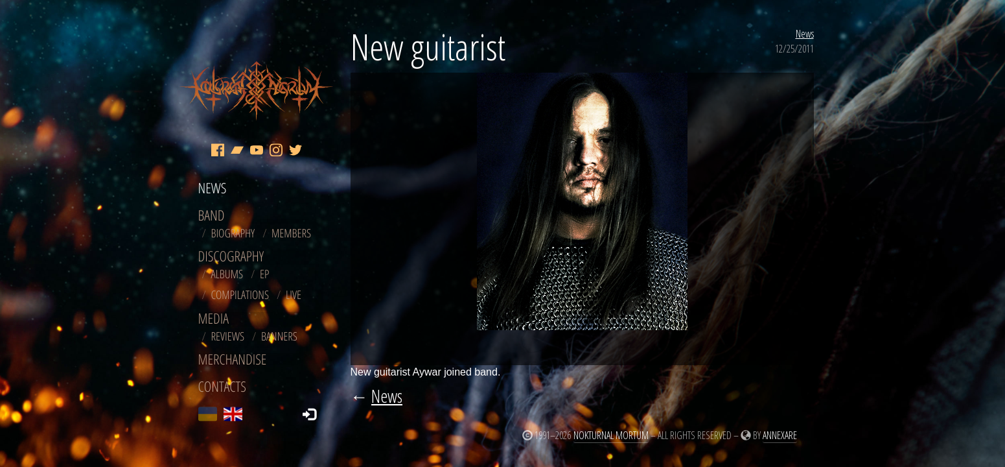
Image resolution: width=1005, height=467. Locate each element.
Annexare (780, 435)
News (805, 34)
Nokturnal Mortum (611, 435)
